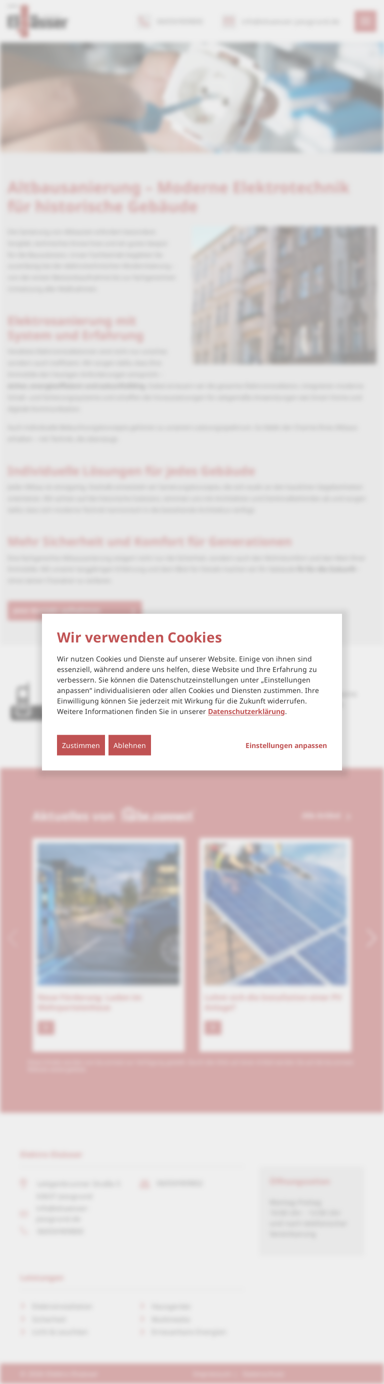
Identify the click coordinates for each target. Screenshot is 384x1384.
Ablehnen (130, 745)
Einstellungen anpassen (286, 745)
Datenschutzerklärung (246, 711)
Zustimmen (81, 745)
